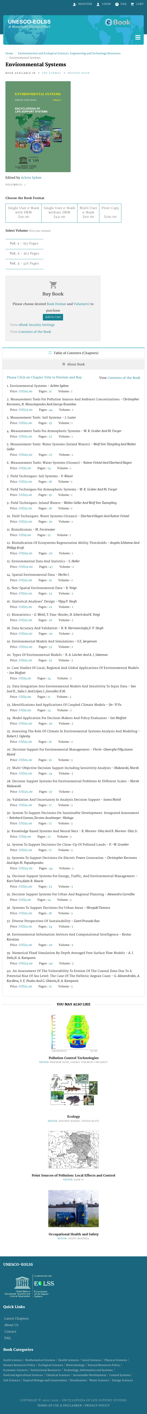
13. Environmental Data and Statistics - (43, 561)
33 (50, 647)
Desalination (78, 1380)
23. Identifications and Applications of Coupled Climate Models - (64, 705)
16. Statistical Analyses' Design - (42, 601)
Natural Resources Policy (104, 1365)
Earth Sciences (12, 1360)
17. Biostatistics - (53, 615)
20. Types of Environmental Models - (57, 655)
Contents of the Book (34, 332)
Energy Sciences (122, 1380)
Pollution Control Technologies (74, 1058)
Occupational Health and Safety (74, 1234)
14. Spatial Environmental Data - (38, 575)
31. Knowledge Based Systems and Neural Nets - (72, 831)
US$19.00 (25, 391)
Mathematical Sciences (40, 1360)
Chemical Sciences (58, 1375)
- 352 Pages (24, 243)
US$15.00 (25, 423)
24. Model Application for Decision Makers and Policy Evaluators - (66, 718)
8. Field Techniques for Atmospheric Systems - (62, 489)
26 (50, 553)
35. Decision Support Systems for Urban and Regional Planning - (71, 894)
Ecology (73, 1117)
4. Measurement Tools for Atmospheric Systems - (64, 431)
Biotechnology (75, 1365)
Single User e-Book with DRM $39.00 (23, 212)
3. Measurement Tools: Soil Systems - (41, 417)
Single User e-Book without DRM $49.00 (59, 212)
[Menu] (137, 37)
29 (50, 633)
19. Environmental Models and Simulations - (52, 641)
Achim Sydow (31, 178)
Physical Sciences (115, 1360)
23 (50, 660)
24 (50, 773)
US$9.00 (25, 468)
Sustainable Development (89, 1375)
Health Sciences (68, 1360)
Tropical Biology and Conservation (45, 1380)
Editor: (44, 1062)
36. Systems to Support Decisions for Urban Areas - (58, 908)
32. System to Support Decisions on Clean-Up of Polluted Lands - (68, 844)
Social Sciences (91, 1360)
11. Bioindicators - (31, 529)
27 (50, 455)
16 (50, 742)
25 (50, 423)
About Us (11, 1325)
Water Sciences (99, 1380)
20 (50, 521)
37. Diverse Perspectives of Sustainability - (53, 921)
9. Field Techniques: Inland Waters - (62, 503)
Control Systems (119, 1375)
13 (49, 535)
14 (49, 468)
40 (51, 963)
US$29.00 (26, 567)
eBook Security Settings (36, 325)
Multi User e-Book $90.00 (88, 212)
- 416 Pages (24, 263)
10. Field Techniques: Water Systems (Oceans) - (68, 516)
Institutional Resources (46, 1370)
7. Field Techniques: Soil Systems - (40, 476)
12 (49, 836)
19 (50, 495)
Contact (10, 1331)
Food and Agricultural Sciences (23, 1375)
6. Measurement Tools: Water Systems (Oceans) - (69, 463)
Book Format (56, 304)
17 (50, 805)
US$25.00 (25, 410)
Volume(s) (82, 304)
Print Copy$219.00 (110, 212)
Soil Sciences (11, 1380)
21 (50, 986)
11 (49, 697)
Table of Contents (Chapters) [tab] (74, 353)
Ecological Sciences (50, 1365)
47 (51, 567)
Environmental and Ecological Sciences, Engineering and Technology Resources (69, 53)
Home (9, 53)
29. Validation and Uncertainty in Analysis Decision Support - (64, 800)
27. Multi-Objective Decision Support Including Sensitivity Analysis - (73, 768)
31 (50, 391)
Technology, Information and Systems (88, 1370)
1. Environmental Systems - (38, 386)
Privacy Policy (97, 1405)
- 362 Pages (24, 253)
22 (50, 436)
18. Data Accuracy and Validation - (55, 628)
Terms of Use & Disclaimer (60, 1405)
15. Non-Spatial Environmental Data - (42, 588)
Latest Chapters (16, 1318)
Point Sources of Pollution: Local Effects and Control (73, 1175)
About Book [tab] (73, 364)
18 (50, 481)
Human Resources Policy (19, 1365)
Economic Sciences (15, 1370)
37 (50, 792)
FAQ (7, 1338)
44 (51, 410)
